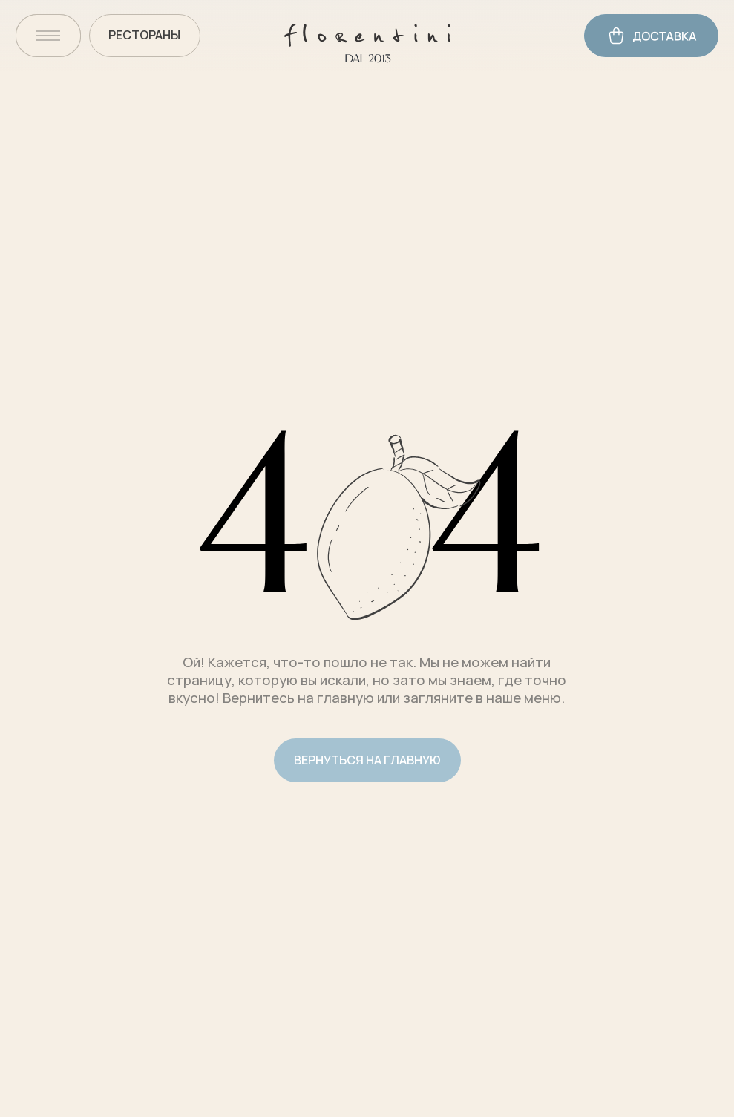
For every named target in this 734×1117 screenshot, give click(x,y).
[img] (48, 35)
